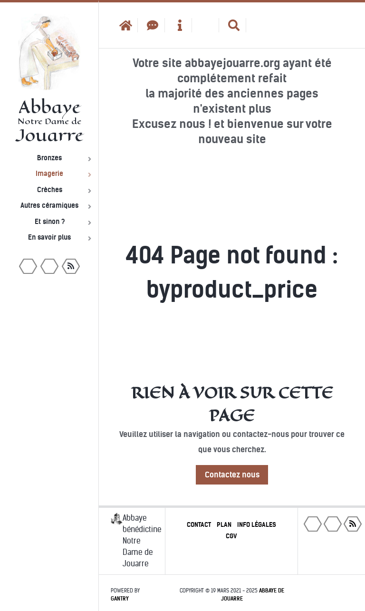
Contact (199, 524)
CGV (231, 536)
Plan (224, 524)
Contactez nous (232, 474)
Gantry (120, 598)
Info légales (256, 524)
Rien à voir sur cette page (232, 404)
